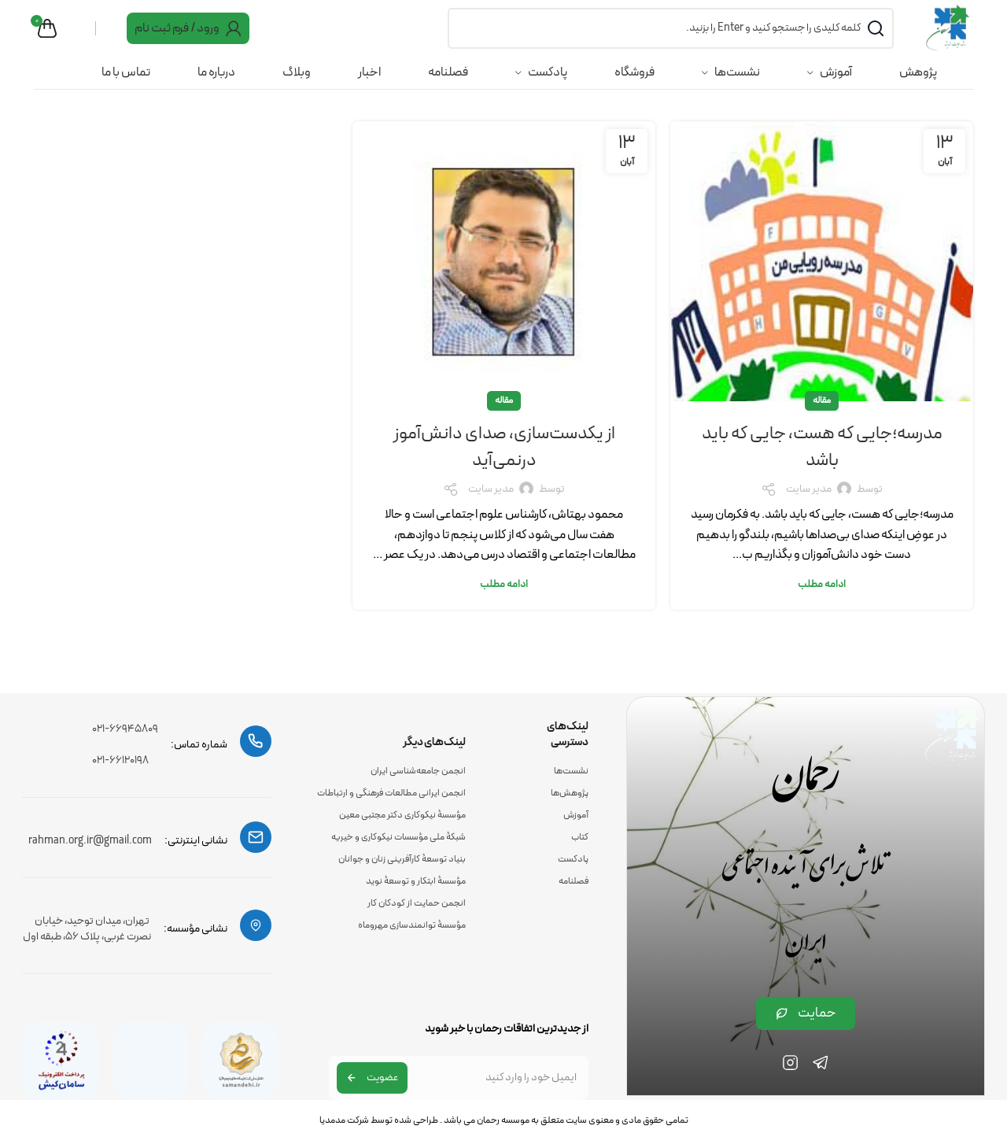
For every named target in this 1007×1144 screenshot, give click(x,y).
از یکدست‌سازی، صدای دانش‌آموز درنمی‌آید (504, 470)
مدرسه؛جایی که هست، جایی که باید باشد (822, 470)
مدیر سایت (809, 513)
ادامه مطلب (822, 608)
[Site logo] (946, 30)
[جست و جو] (668, 31)
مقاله (822, 424)
